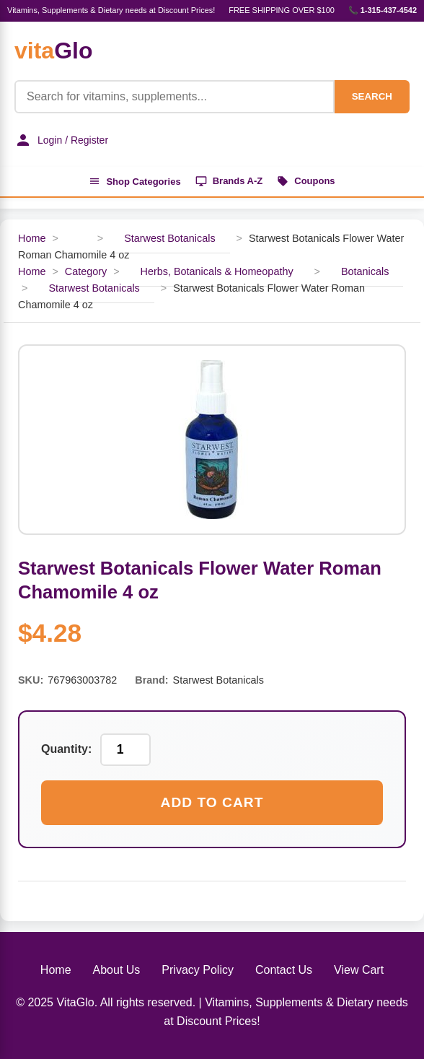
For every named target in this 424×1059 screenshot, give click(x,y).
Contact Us (283, 970)
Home (31, 238)
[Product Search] (174, 96)
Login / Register (61, 140)
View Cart (359, 970)
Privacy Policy (198, 970)
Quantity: (66, 749)
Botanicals (365, 271)
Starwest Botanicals (169, 238)
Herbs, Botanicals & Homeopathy (217, 271)
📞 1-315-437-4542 (382, 10)
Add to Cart (212, 802)
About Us (117, 970)
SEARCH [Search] (372, 96)
